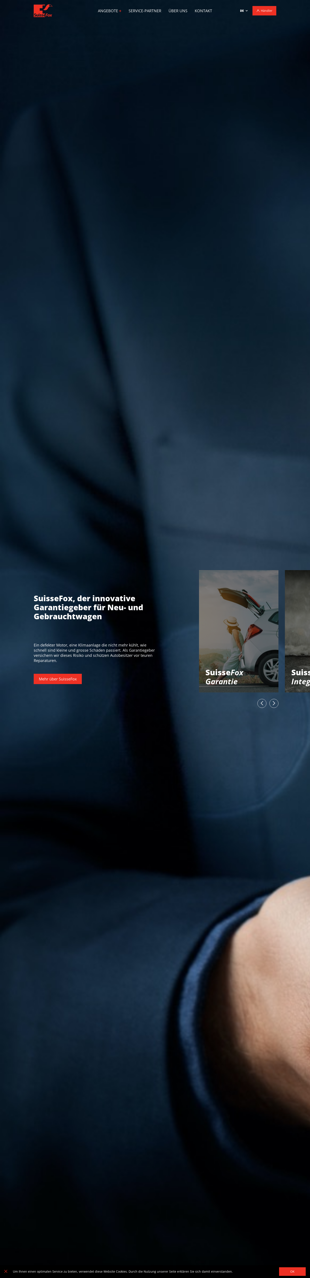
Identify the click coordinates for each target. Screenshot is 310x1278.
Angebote (109, 10)
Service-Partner (145, 10)
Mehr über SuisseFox (58, 678)
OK (292, 1271)
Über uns (178, 10)
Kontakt (203, 10)
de (242, 11)
